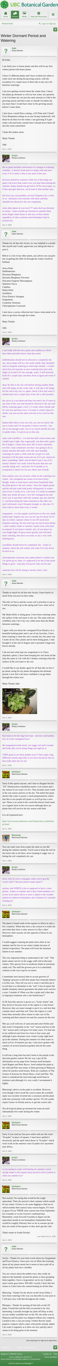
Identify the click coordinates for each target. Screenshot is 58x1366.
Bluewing (16, 835)
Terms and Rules (50, 1357)
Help (55, 1354)
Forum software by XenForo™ (20, 1357)
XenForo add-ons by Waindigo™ (21, 1363)
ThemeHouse (35, 1359)
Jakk (14, 48)
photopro (16, 772)
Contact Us (47, 1354)
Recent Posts (7, 24)
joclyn (15, 155)
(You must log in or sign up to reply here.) (41, 1340)
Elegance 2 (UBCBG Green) (11, 1354)
